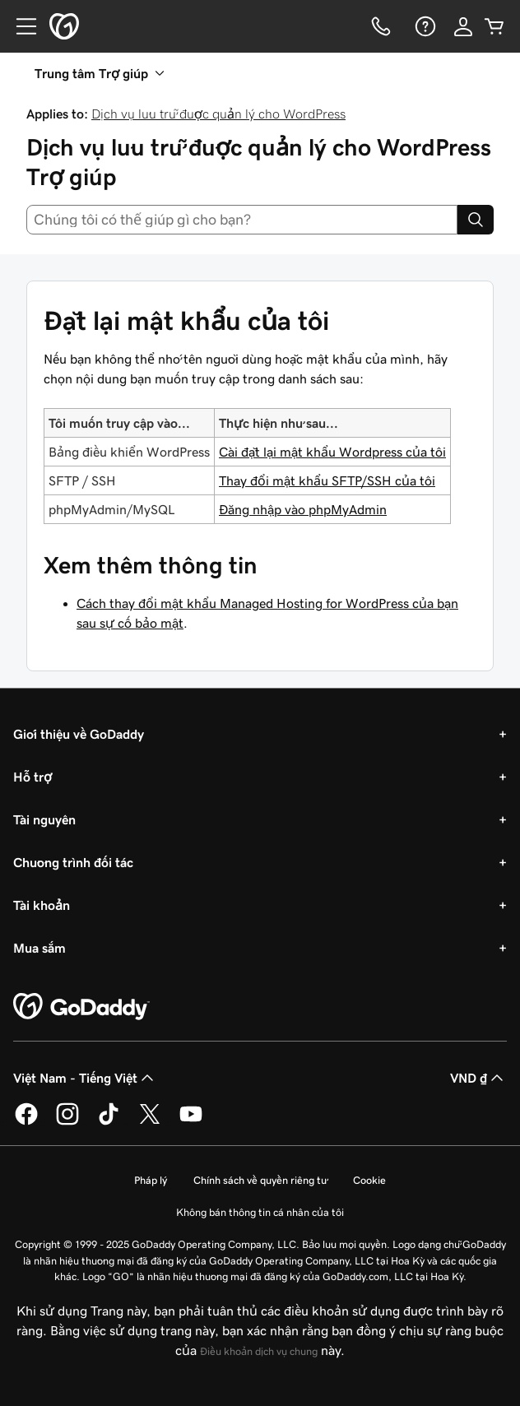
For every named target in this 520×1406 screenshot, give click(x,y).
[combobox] (242, 219)
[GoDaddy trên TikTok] (108, 1122)
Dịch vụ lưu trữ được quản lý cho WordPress (218, 113)
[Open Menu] (19, 26)
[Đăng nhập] (463, 26)
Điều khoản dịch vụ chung (259, 1351)
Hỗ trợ (32, 776)
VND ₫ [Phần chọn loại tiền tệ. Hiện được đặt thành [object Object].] (478, 1078)
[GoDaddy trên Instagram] (67, 1122)
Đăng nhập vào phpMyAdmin (303, 509)
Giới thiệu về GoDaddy (78, 733)
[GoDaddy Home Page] (81, 1007)
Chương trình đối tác (73, 862)
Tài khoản (41, 905)
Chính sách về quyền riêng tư (260, 1180)
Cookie (369, 1180)
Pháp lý (150, 1180)
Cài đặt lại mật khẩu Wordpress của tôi (332, 451)
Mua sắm (39, 947)
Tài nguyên (44, 819)
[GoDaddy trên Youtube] (191, 1122)
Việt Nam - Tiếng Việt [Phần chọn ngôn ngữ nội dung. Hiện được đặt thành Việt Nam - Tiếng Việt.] (85, 1078)
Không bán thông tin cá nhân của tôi (260, 1212)
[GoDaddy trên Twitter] (150, 1122)
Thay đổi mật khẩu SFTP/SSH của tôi (327, 480)
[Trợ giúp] (423, 26)
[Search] (475, 219)
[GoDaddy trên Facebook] (26, 1122)
